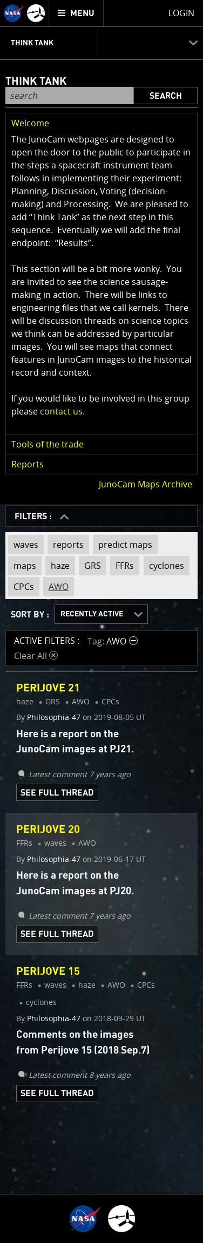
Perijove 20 (48, 829)
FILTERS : (34, 516)
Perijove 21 (48, 688)
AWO (56, 585)
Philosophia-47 (53, 717)
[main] (101, 621)
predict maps (122, 544)
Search (166, 96)
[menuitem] (76, 13)
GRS (90, 564)
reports (66, 544)
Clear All (36, 656)
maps (22, 564)
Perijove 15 (48, 971)
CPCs (21, 585)
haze (57, 564)
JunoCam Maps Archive (145, 484)
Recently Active (91, 614)
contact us (61, 411)
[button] (101, 123)
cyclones (164, 564)
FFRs (122, 564)
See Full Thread (57, 793)
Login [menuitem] (181, 13)
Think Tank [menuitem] (32, 43)
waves (23, 544)
